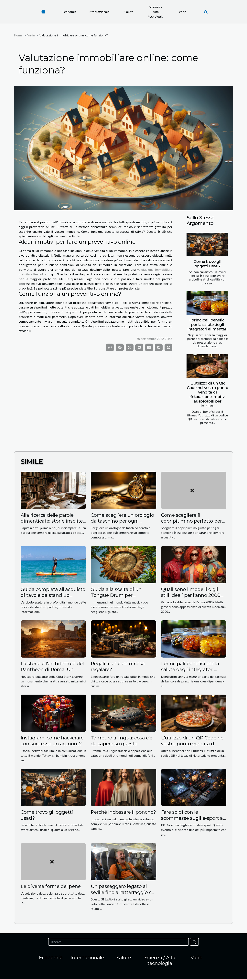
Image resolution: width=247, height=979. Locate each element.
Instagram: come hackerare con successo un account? (52, 740)
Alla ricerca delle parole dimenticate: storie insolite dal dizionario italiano (52, 521)
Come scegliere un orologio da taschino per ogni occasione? (122, 521)
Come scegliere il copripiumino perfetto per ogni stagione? (191, 521)
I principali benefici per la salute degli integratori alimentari (207, 324)
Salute (128, 12)
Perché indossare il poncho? (123, 812)
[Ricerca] (118, 942)
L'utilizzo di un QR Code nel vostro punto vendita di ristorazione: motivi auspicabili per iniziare (207, 394)
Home (18, 35)
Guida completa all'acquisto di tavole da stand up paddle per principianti (53, 595)
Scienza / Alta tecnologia (155, 11)
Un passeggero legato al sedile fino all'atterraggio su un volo (123, 892)
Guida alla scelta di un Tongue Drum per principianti (116, 595)
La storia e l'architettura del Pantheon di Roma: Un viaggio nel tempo (52, 669)
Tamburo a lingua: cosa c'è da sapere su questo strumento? (121, 744)
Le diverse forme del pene (51, 886)
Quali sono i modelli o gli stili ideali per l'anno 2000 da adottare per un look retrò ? (190, 598)
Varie (182, 12)
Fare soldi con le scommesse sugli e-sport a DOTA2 (192, 818)
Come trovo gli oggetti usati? (207, 263)
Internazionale (99, 12)
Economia (69, 12)
